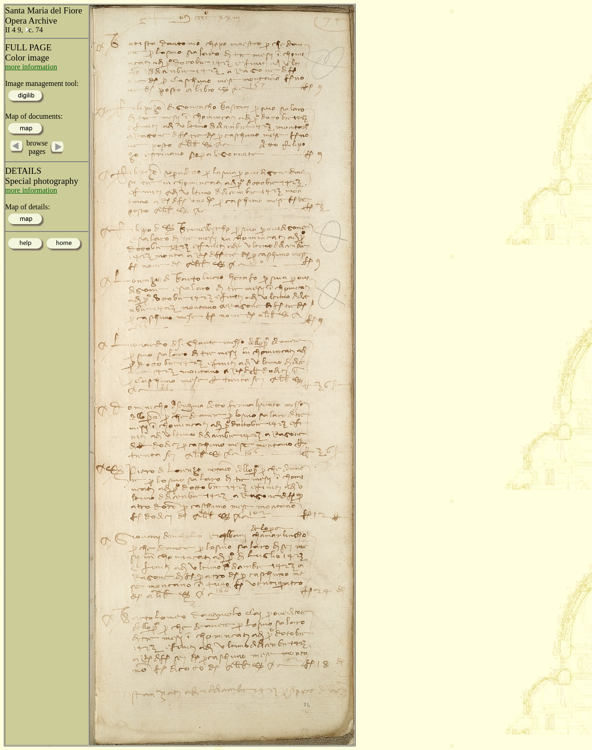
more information (31, 67)
